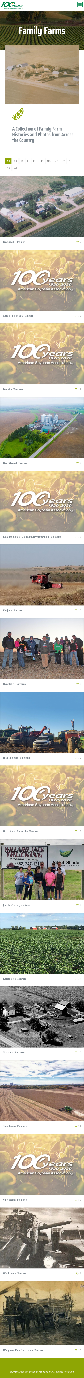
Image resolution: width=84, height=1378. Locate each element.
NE (56, 161)
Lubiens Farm (14, 978)
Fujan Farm (12, 610)
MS (41, 161)
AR (15, 161)
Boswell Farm (14, 242)
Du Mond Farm (15, 463)
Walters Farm (14, 1273)
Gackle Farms (14, 684)
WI (15, 168)
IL (28, 161)
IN (34, 161)
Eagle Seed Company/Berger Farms (32, 536)
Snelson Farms (15, 1126)
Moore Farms (14, 1052)
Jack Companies (16, 905)
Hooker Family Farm (20, 831)
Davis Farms (13, 389)
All (8, 161)
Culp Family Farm (18, 315)
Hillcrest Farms (16, 757)
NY (63, 161)
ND (49, 161)
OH (70, 161)
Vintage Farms (15, 1199)
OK (8, 168)
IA (22, 161)
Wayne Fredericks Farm (23, 1350)
